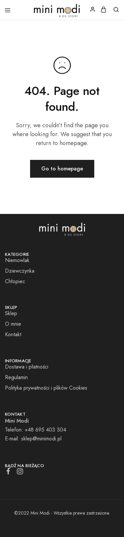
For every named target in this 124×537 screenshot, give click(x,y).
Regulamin (16, 377)
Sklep (11, 313)
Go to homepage (62, 168)
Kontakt (13, 334)
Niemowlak (17, 260)
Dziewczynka (19, 271)
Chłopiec (15, 281)
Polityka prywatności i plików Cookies (46, 388)
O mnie (13, 324)
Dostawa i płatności (26, 367)
